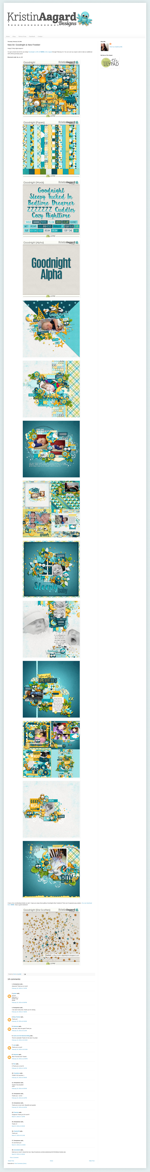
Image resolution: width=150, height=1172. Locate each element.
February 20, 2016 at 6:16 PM (19, 1098)
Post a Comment (14, 1157)
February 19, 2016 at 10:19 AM (19, 1040)
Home (8, 36)
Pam (14, 1064)
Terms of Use (22, 36)
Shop (14, 36)
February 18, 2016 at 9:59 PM (19, 1002)
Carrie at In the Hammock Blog (21, 1035)
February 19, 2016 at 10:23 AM (19, 1049)
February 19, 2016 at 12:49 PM (19, 1058)
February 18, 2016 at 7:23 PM (19, 988)
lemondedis (17, 1150)
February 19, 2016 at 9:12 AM (19, 1030)
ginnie (14, 993)
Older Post (91, 1161)
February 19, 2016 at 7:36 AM (19, 1012)
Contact (40, 36)
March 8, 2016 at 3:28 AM (18, 1154)
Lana (14, 1045)
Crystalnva (17, 1073)
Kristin (14, 974)
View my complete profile (116, 46)
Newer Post (11, 1161)
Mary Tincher (16, 1017)
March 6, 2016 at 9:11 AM (18, 1135)
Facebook (32, 36)
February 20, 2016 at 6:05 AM (19, 1088)
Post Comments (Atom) (20, 1163)
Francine (16, 1112)
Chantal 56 (17, 1131)
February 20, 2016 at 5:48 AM (19, 1077)
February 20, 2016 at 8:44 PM (19, 1107)
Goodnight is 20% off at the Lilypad (40, 52)
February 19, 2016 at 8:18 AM (19, 1021)
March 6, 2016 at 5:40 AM (18, 1126)
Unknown (15, 1026)
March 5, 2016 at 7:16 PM (18, 1116)
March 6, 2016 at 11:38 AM (18, 1145)
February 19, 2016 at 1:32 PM (19, 1068)
